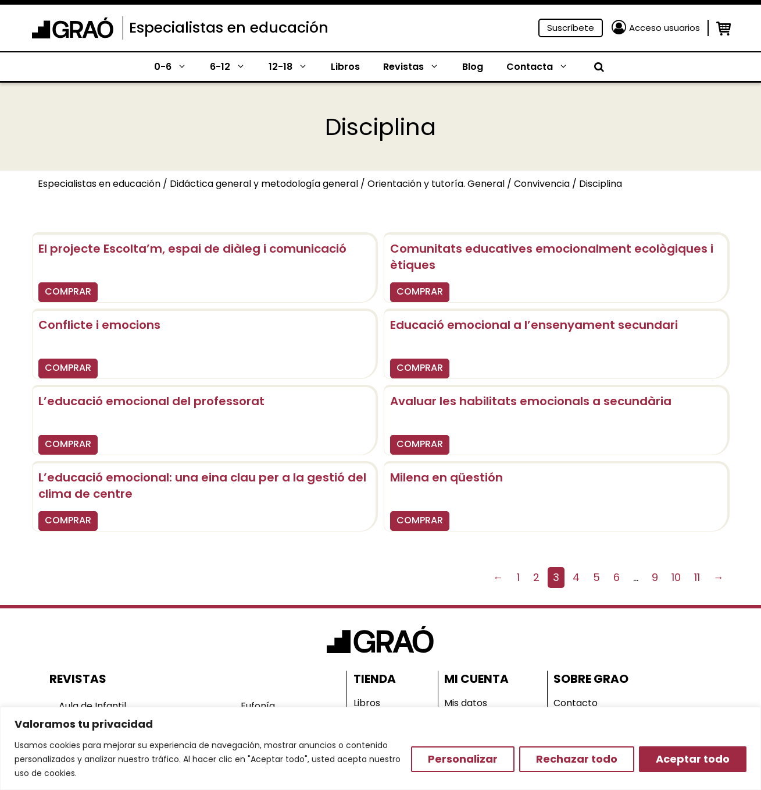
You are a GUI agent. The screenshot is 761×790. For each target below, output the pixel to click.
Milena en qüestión (446, 477)
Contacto (575, 703)
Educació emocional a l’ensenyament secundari (534, 325)
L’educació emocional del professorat (151, 401)
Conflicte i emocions (99, 325)
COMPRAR (68, 291)
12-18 (294, 67)
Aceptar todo (693, 759)
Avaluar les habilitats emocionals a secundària (530, 401)
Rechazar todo (576, 759)
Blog (472, 66)
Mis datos (465, 703)
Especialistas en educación (228, 27)
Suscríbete (570, 28)
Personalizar (463, 759)
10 (676, 577)
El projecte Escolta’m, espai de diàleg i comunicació (192, 248)
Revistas (417, 67)
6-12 (233, 67)
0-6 (176, 67)
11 (697, 577)
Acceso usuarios (664, 28)
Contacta (543, 67)
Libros (345, 66)
